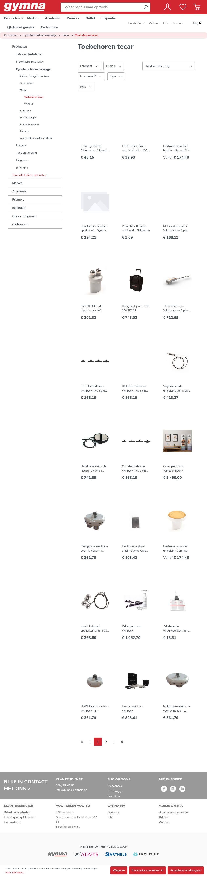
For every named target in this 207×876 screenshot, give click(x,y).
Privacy (163, 817)
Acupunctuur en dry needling (36, 138)
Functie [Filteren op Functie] (114, 66)
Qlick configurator (25, 216)
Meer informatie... (15, 872)
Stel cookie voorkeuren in (147, 870)
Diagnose (22, 160)
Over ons (113, 812)
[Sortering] (168, 66)
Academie (19, 191)
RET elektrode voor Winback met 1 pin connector (175, 228)
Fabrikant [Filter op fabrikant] (89, 66)
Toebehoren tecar (34, 97)
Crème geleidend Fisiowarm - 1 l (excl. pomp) (94, 148)
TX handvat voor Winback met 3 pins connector (175, 308)
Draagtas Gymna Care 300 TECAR (135, 308)
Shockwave (26, 83)
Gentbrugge (115, 791)
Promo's (18, 199)
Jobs (166, 23)
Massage (25, 131)
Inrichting (22, 168)
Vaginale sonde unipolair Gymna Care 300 (176, 388)
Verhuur (154, 23)
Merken (17, 183)
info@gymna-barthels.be (71, 790)
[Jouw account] (167, 7)
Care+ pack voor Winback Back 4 (173, 468)
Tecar (23, 90)
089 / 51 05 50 (65, 785)
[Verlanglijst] (183, 7)
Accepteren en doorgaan (185, 870)
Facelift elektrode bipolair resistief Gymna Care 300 (91, 308)
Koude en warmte (29, 124)
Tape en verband (26, 153)
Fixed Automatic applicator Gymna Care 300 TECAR (95, 628)
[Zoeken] (145, 7)
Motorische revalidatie (30, 62)
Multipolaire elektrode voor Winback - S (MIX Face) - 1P (94, 548)
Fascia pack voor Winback (132, 708)
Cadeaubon (20, 224)
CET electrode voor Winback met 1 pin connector (134, 468)
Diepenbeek (115, 786)
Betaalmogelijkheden (17, 812)
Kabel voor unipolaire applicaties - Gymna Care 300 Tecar (94, 228)
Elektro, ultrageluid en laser (34, 76)
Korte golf (25, 110)
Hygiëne (21, 145)
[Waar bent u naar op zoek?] (101, 7)
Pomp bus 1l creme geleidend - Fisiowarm (136, 228)
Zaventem (114, 796)
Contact (178, 23)
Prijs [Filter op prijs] (86, 86)
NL (201, 23)
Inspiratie (18, 208)
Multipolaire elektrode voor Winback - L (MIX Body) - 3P (176, 708)
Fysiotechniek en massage (33, 69)
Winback (29, 103)
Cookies (164, 822)
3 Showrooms (65, 812)
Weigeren (119, 870)
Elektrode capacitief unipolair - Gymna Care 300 (175, 548)
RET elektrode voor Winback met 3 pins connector (134, 388)
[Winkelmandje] (197, 7)
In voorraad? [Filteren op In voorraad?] (91, 76)
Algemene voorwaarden (174, 812)
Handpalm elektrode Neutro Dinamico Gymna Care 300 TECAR (93, 468)
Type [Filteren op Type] (116, 76)
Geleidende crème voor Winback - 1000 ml (135, 148)
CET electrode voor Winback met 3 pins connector (93, 388)
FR (195, 23)
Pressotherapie (28, 117)
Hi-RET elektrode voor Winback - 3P (95, 708)
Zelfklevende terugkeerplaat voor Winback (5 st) (175, 628)
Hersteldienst (136, 23)
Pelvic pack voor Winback (132, 628)
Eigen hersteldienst (68, 827)
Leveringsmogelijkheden (19, 817)
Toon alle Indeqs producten (29, 175)
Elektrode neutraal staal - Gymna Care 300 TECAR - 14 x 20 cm (135, 548)
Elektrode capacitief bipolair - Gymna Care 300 (176, 148)
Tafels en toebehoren (29, 54)
